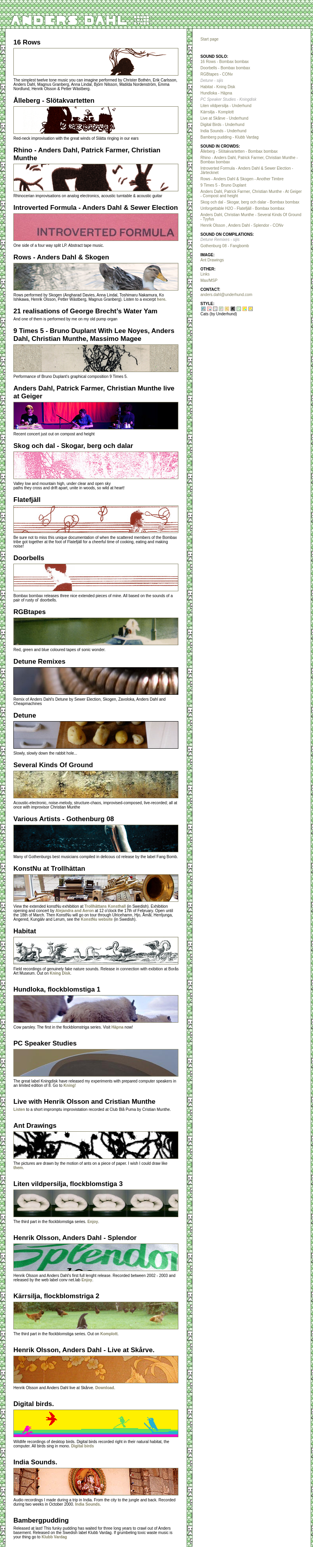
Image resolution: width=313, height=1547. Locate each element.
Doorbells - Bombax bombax (225, 68)
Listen (19, 1109)
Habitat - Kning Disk (217, 87)
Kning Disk (60, 973)
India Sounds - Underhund (223, 131)
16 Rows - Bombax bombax (224, 61)
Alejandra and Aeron (75, 911)
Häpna (117, 1027)
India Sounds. (88, 1504)
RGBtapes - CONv (216, 74)
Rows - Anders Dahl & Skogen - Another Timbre (241, 179)
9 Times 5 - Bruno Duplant (223, 185)
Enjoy (92, 1221)
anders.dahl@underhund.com (226, 294)
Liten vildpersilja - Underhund (226, 106)
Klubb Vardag (54, 1537)
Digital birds (82, 1446)
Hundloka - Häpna (216, 93)
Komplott (109, 1334)
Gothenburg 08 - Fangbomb (224, 246)
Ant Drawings (212, 260)
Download (104, 1388)
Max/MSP (208, 280)
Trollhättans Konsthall (105, 906)
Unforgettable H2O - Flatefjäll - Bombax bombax (242, 208)
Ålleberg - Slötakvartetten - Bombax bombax (239, 151)
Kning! (69, 1085)
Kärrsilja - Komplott (216, 112)
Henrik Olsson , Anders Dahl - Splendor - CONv (241, 225)
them (18, 1168)
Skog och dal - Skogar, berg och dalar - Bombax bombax (249, 202)
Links (204, 274)
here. (162, 299)
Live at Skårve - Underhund (224, 118)
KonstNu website (97, 919)
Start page (209, 39)
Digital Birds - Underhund (222, 124)
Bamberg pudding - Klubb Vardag (229, 137)
